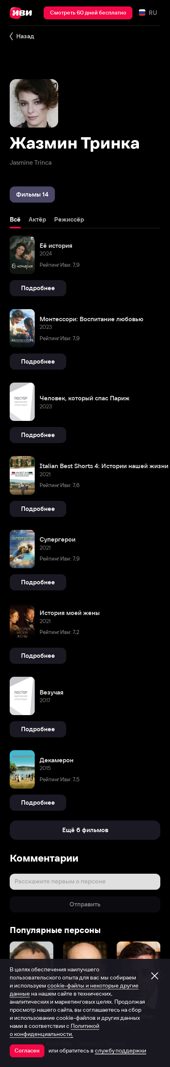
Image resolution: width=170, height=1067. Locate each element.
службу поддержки (120, 1050)
